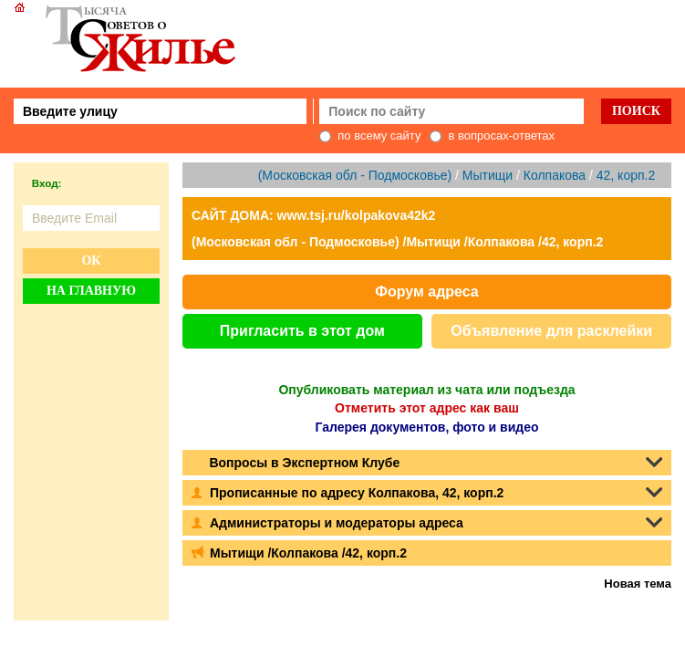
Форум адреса (426, 291)
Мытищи (487, 175)
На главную (91, 290)
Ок (90, 260)
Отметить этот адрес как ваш (427, 408)
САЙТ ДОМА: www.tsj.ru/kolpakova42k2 (313, 215)
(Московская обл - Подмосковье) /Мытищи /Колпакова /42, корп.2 (397, 242)
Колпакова (555, 175)
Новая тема (637, 583)
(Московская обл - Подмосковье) (354, 175)
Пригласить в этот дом (302, 331)
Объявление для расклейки (551, 331)
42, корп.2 (626, 175)
